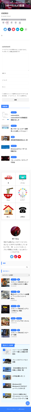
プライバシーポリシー (12, 409)
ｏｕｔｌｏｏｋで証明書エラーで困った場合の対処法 (20, 352)
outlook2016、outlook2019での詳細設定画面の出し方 (19, 118)
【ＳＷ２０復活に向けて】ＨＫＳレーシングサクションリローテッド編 (20, 396)
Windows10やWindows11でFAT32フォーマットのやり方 (19, 386)
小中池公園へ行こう (18, 376)
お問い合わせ (21, 409)
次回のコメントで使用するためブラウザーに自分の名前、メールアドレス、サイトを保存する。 (15, 94)
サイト (4, 87)
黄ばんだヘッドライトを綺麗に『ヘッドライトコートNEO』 (20, 296)
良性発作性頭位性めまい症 (19, 140)
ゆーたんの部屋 (15, 5)
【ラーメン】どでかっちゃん (20, 321)
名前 (4, 73)
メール (4, 80)
